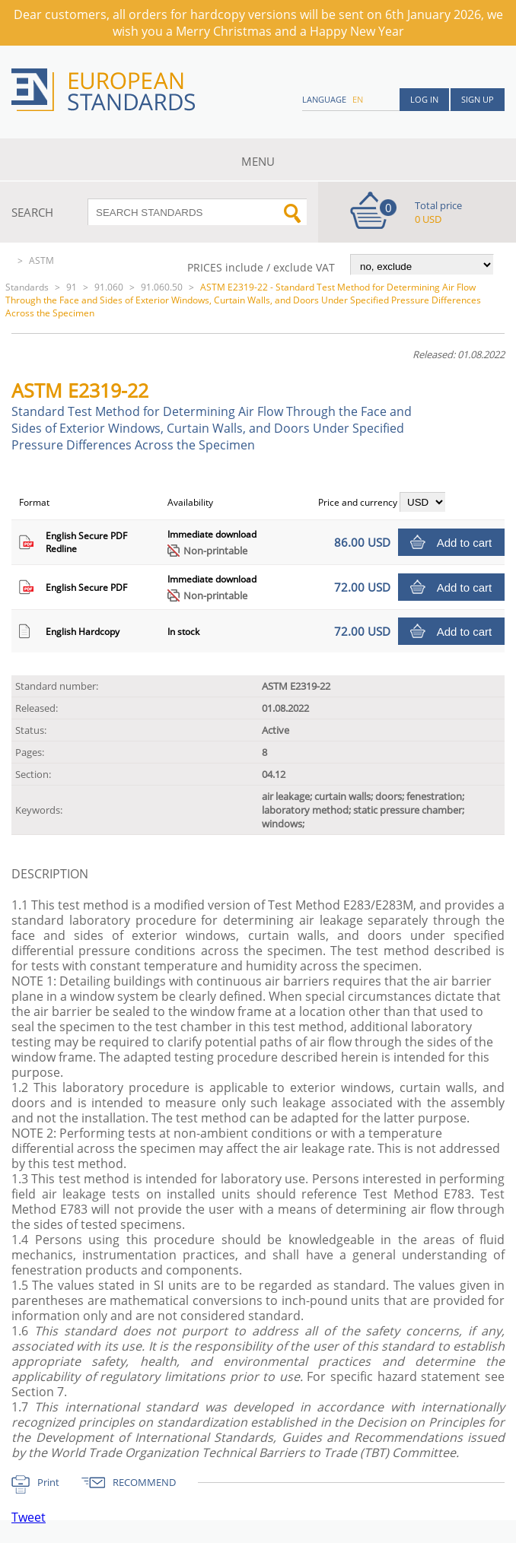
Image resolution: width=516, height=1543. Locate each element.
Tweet (28, 1517)
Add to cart (464, 542)
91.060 (108, 287)
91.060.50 (162, 287)
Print (48, 1482)
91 (71, 287)
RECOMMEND (144, 1482)
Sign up (477, 99)
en (357, 99)
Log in (424, 99)
